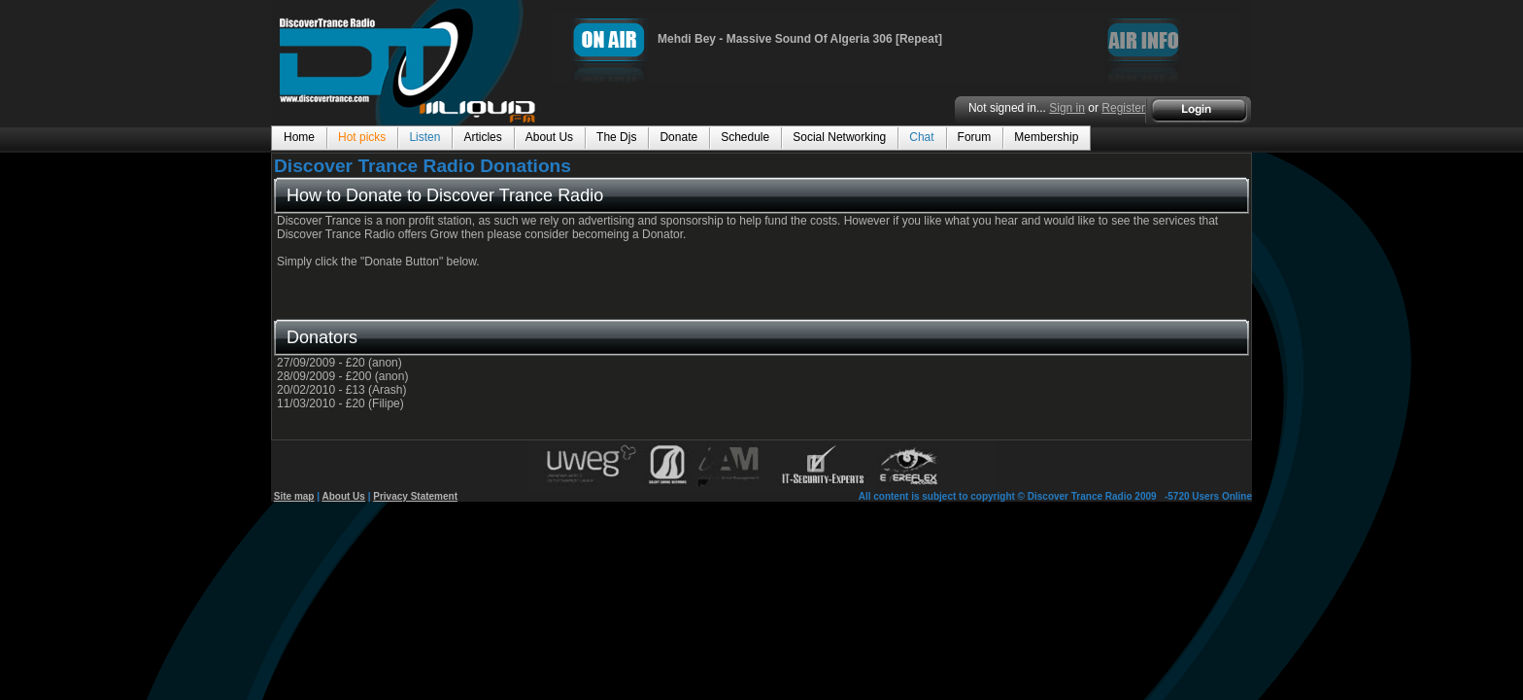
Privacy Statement (415, 496)
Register (1123, 108)
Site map (294, 496)
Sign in (1067, 108)
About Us (343, 496)
